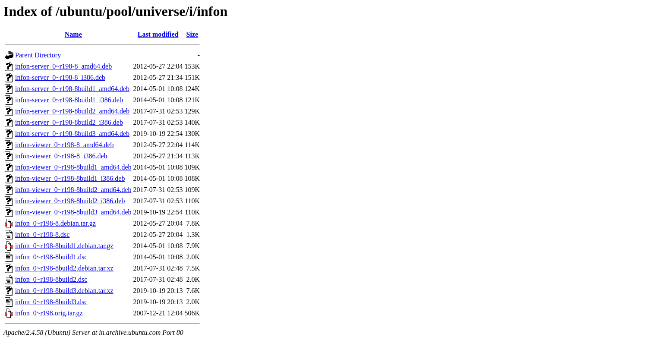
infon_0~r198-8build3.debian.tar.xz (64, 290)
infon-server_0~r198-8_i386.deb (60, 77)
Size (192, 34)
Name (73, 34)
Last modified (158, 34)
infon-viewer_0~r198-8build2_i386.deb (70, 201)
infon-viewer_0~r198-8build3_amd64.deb (73, 212)
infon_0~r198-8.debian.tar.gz (55, 223)
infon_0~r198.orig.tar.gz (49, 313)
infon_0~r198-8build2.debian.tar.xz (64, 268)
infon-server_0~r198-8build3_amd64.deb (72, 133)
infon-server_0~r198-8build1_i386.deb (69, 100)
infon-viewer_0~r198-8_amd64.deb (64, 144)
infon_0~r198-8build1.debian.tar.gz (64, 245)
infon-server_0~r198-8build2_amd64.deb (72, 111)
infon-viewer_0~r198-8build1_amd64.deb (73, 167)
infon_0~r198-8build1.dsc (51, 257)
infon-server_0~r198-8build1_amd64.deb (72, 88)
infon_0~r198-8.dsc (42, 234)
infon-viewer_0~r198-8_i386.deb (61, 156)
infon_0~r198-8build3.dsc (51, 301)
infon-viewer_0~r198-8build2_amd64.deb (73, 189)
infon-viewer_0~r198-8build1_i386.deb (70, 178)
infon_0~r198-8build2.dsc (51, 279)
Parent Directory (38, 55)
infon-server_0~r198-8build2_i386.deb (69, 122)
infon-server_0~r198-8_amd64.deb (63, 66)
